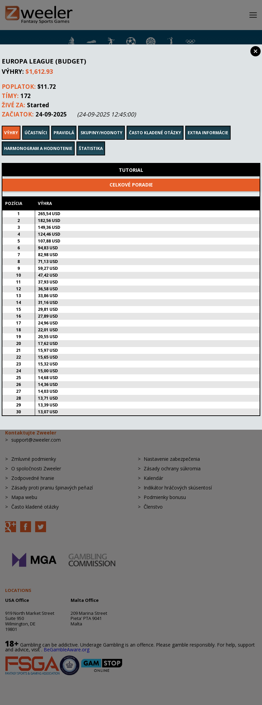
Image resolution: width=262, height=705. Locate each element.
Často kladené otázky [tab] (155, 123)
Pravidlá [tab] (64, 123)
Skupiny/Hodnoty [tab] (101, 123)
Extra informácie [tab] (208, 123)
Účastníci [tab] (36, 123)
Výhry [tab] (11, 123)
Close (255, 51)
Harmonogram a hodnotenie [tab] (38, 139)
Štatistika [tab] (91, 139)
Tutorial (131, 160)
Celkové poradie (131, 175)
